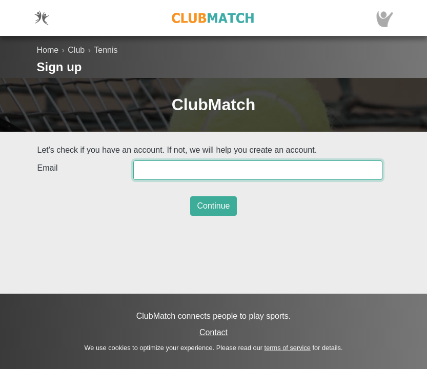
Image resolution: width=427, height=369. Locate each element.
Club (76, 50)
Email (47, 167)
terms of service (288, 348)
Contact (213, 332)
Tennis (105, 50)
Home (48, 50)
